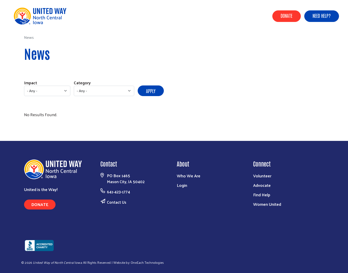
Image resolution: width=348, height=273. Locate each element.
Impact (30, 82)
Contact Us (116, 202)
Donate (286, 15)
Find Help (261, 194)
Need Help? (322, 15)
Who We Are (188, 175)
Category (82, 82)
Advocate (262, 185)
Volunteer (262, 175)
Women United (267, 204)
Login (182, 185)
